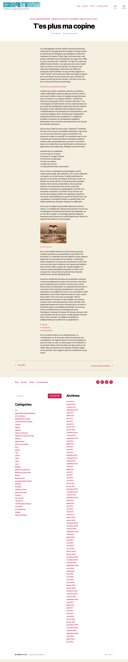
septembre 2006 (73, 636)
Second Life (20, 501)
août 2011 (70, 469)
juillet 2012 (71, 447)
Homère (18, 441)
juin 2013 (70, 421)
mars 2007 (70, 619)
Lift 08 (17, 458)
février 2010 (71, 520)
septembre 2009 (73, 534)
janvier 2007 (71, 625)
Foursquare (46, 330)
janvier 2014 (71, 407)
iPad (17, 450)
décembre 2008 (73, 560)
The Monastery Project (24, 506)
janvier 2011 (71, 489)
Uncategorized (21, 512)
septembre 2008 (73, 568)
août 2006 (70, 639)
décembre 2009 (73, 526)
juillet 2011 (70, 472)
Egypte (18, 430)
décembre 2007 (73, 594)
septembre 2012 (73, 441)
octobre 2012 (71, 438)
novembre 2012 (72, 435)
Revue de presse (22, 495)
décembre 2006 (73, 628)
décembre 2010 (72, 492)
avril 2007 (70, 616)
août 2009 (70, 537)
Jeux (17, 455)
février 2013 (71, 430)
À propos (85, 7)
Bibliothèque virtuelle (24, 422)
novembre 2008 (73, 563)
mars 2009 (70, 551)
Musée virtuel (20, 481)
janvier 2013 (71, 432)
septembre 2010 (73, 500)
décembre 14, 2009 (71, 36)
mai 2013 (70, 424)
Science (18, 498)
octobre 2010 (71, 497)
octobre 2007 (72, 599)
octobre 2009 (72, 531)
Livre (17, 467)
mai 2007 (70, 613)
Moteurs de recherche (24, 475)
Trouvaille (19, 509)
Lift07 (17, 461)
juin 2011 (70, 475)
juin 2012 (70, 449)
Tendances (19, 504)
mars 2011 (70, 483)
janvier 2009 (71, 557)
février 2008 (71, 588)
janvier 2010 (71, 523)
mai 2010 (70, 512)
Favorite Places (48, 333)
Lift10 (17, 464)
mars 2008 (70, 585)
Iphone (18, 453)
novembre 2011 (72, 461)
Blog (78, 7)
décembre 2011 (72, 458)
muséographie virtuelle (24, 484)
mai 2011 (70, 478)
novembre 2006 (73, 630)
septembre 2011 (73, 466)
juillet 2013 (71, 418)
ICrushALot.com (53, 238)
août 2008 (70, 571)
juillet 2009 (71, 540)
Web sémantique (22, 518)
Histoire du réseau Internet (26, 439)
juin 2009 (70, 543)
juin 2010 (70, 509)
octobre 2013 (71, 410)
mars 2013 (70, 427)
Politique (18, 487)
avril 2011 (70, 480)
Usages (98, 22)
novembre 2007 (72, 596)
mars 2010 (70, 517)
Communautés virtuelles (59, 22)
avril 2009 (70, 548)
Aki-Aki (45, 327)
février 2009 (71, 554)
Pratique (18, 489)
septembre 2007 (73, 602)
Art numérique (21, 419)
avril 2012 (70, 455)
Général (18, 433)
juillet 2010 (71, 506)
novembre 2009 (73, 529)
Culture (18, 427)
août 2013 (70, 415)
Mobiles (18, 470)
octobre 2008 (72, 565)
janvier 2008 (71, 591)
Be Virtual (24, 657)
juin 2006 (70, 644)
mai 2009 (70, 546)
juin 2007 (70, 611)
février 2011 (71, 486)
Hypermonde (75, 22)
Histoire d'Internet (22, 436)
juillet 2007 (71, 608)
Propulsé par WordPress (37, 657)
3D (16, 413)
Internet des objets (23, 447)
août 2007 (70, 605)
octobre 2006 (72, 633)
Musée (18, 478)
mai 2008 (70, 579)
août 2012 (70, 444)
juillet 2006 (71, 642)
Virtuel (92, 7)
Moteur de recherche (23, 472)
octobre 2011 (71, 464)
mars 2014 (70, 404)
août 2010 (70, 503)
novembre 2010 (72, 495)
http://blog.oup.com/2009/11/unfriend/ (55, 89)
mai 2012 (70, 452)
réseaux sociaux (88, 22)
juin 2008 (70, 577)
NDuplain (57, 36)
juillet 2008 (71, 574)
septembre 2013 (73, 413)
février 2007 (71, 622)
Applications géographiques (37, 22)
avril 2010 (70, 514)
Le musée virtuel (102, 7)
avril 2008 (70, 582)
